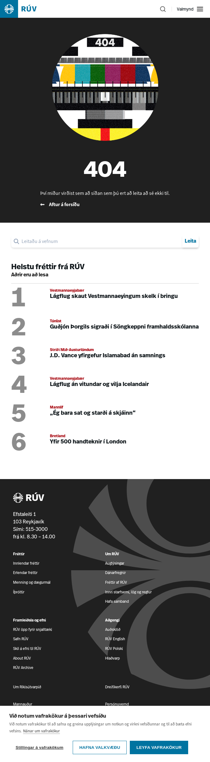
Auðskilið (112, 629)
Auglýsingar (114, 563)
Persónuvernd (117, 704)
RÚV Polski (114, 648)
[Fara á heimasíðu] (23, 9)
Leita (190, 241)
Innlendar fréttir (26, 563)
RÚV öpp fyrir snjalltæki (32, 629)
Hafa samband (117, 601)
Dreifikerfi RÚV (117, 687)
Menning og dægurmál (32, 582)
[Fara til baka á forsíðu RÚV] (105, 204)
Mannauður (22, 704)
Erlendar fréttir (25, 572)
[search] (100, 241)
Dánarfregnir (115, 572)
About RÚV (22, 658)
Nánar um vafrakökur (41, 739)
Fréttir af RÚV (116, 582)
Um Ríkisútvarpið (27, 687)
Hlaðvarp (112, 658)
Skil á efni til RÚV (27, 648)
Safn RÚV (20, 638)
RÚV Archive (23, 667)
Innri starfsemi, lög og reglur (128, 592)
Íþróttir (18, 592)
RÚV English (115, 638)
